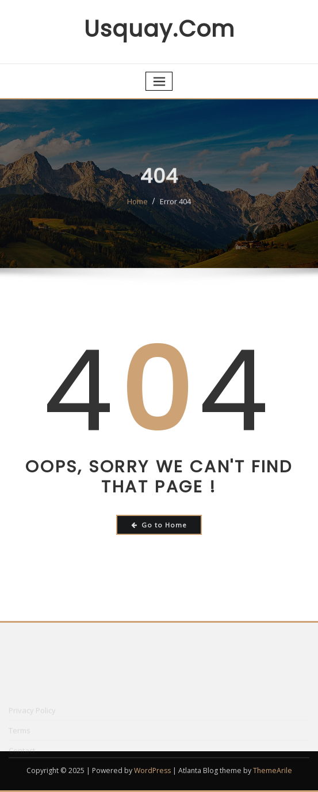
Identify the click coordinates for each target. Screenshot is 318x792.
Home (137, 209)
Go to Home (159, 525)
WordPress (152, 770)
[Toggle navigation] (159, 81)
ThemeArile (272, 770)
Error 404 (175, 209)
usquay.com (159, 29)
